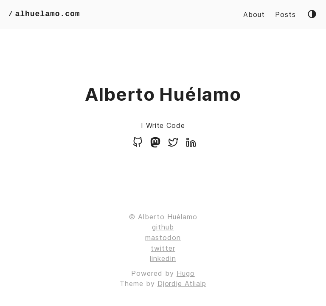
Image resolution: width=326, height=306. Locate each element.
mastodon (163, 237)
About (254, 14)
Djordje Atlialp (181, 283)
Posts (285, 14)
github (163, 227)
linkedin (163, 258)
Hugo (186, 273)
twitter (163, 248)
